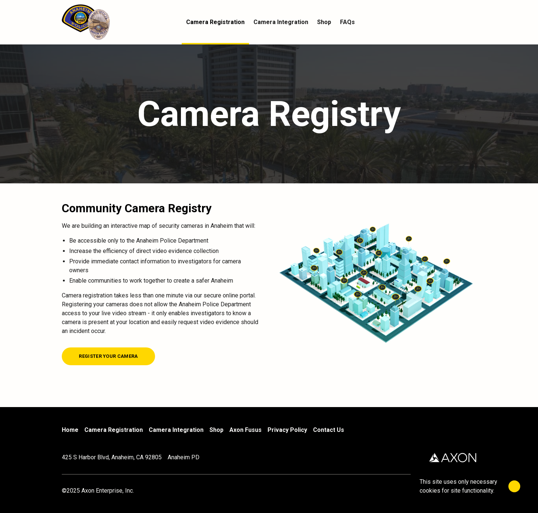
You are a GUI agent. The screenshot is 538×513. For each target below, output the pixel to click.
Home (70, 429)
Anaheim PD (183, 457)
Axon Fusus (245, 429)
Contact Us (328, 429)
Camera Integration (176, 429)
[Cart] (471, 22)
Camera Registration (113, 429)
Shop (216, 429)
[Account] (457, 22)
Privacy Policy (287, 429)
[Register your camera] (108, 356)
